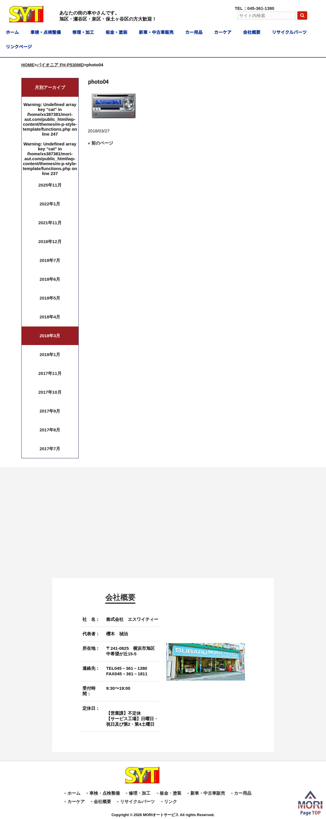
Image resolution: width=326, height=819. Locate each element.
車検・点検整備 (104, 793)
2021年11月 (49, 222)
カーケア (76, 801)
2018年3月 (50, 335)
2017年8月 (50, 429)
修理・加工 (139, 793)
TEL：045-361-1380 (254, 8)
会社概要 (102, 801)
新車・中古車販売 (207, 793)
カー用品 (242, 793)
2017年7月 (50, 448)
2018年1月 (50, 354)
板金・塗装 (170, 793)
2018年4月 (50, 316)
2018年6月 (50, 279)
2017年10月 (49, 392)
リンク (170, 801)
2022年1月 (50, 203)
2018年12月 (49, 241)
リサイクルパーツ (137, 801)
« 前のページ (100, 143)
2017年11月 (49, 373)
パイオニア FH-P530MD (60, 64)
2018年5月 (50, 298)
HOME (27, 64)
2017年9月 (50, 410)
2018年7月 (50, 260)
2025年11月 (49, 185)
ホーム (73, 793)
